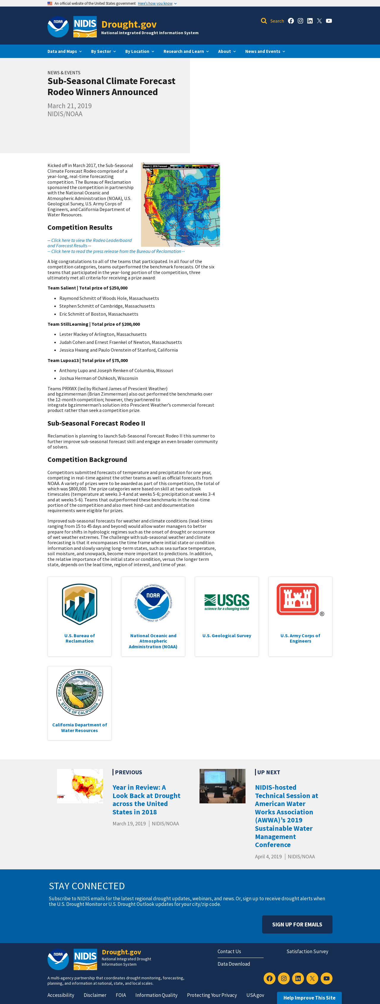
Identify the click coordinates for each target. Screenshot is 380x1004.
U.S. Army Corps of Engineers (300, 638)
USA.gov (255, 995)
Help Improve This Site (309, 997)
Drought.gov (129, 24)
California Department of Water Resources (79, 727)
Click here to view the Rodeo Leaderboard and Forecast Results (90, 242)
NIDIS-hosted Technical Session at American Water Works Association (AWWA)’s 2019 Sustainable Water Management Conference (286, 816)
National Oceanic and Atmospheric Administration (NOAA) (153, 640)
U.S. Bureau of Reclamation (79, 638)
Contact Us (229, 951)
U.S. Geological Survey (226, 635)
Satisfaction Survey (307, 951)
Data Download (234, 964)
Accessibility (61, 995)
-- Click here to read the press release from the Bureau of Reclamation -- (116, 251)
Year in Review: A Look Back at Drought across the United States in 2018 (146, 799)
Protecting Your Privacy (212, 995)
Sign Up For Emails (297, 924)
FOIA (121, 995)
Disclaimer (95, 995)
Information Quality (156, 995)
